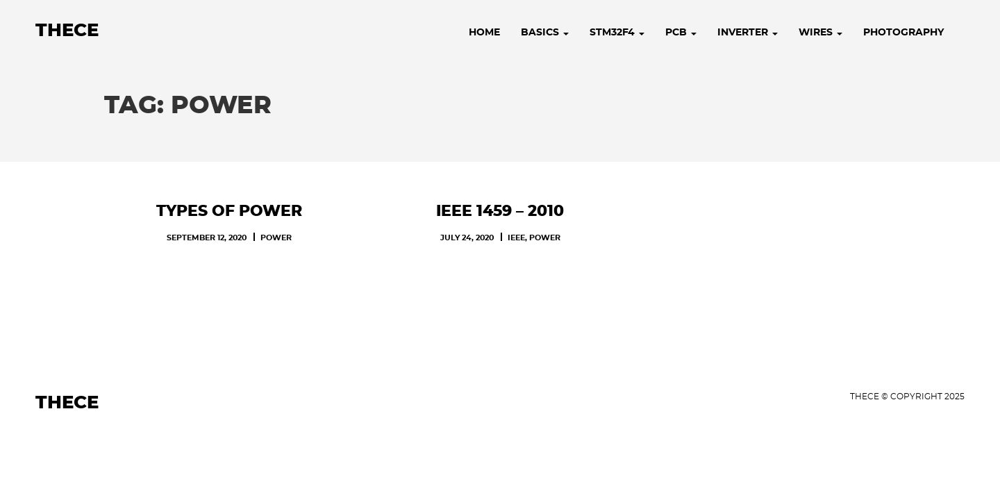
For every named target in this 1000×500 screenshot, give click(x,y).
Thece (67, 31)
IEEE (516, 238)
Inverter (747, 33)
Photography (903, 33)
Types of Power (229, 211)
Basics (545, 33)
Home (484, 33)
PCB (681, 33)
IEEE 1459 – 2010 (500, 211)
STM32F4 (617, 33)
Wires (820, 33)
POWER (276, 238)
